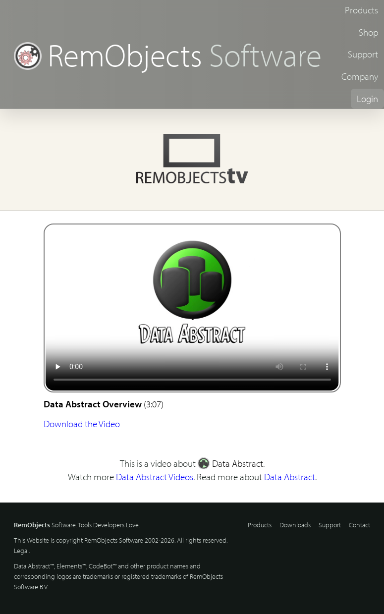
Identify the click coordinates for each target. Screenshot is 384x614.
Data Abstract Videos (154, 477)
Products (361, 10)
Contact (359, 524)
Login (367, 99)
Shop (368, 32)
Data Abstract (230, 463)
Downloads (295, 524)
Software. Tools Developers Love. (77, 524)
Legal (21, 550)
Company (359, 76)
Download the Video (82, 424)
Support (363, 54)
